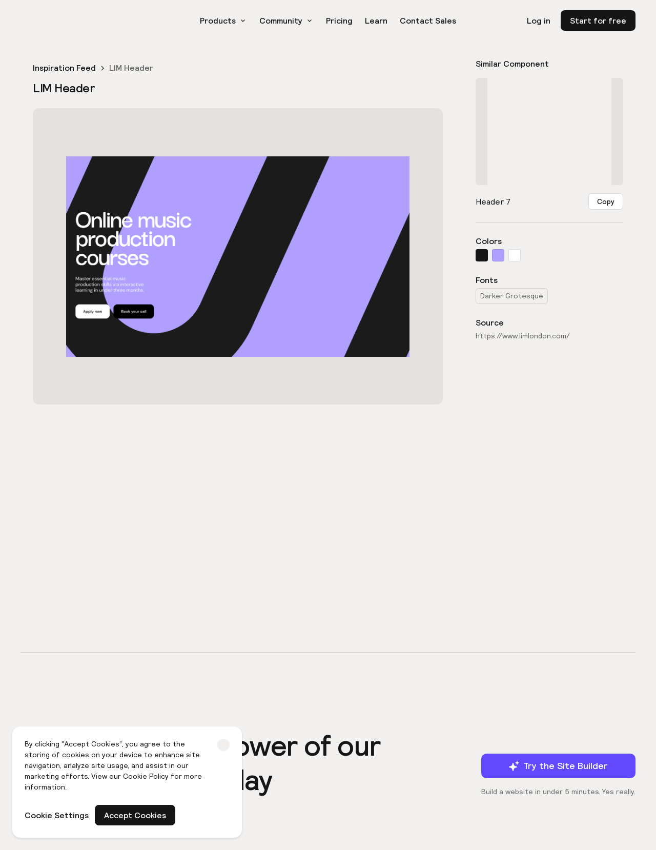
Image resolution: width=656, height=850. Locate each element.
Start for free (598, 20)
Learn (376, 20)
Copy (605, 201)
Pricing (339, 20)
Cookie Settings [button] (57, 815)
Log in (538, 20)
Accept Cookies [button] (135, 815)
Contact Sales (428, 20)
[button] (223, 20)
